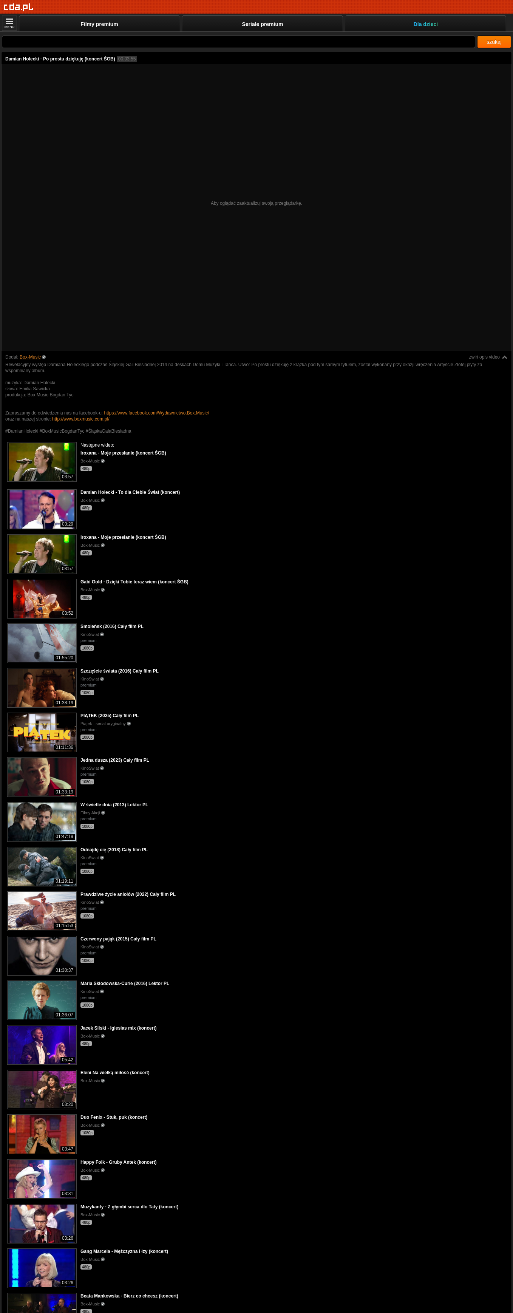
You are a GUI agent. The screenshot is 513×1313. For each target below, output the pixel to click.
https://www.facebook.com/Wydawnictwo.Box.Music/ (156, 413)
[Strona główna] (19, 7)
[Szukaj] (238, 42)
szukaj (494, 42)
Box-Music (30, 357)
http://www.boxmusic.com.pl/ (80, 419)
